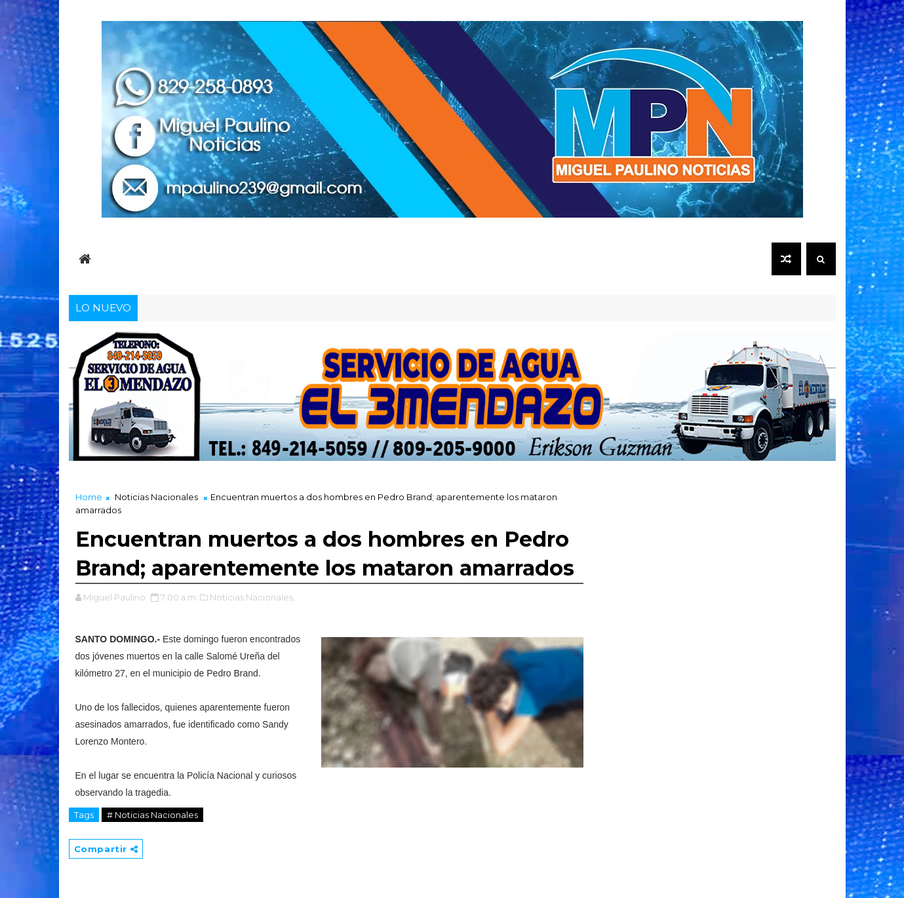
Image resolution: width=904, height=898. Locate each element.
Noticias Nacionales (156, 497)
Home (88, 497)
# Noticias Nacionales (152, 815)
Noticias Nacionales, (252, 597)
